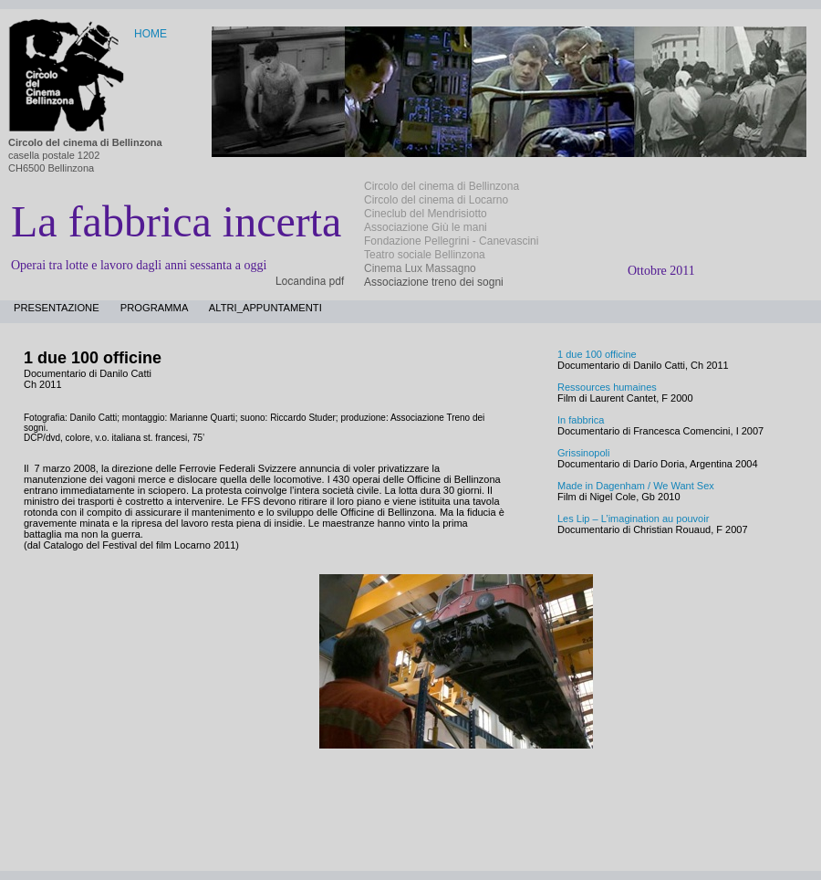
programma (155, 307)
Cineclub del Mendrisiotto (425, 213)
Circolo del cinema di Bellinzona (441, 186)
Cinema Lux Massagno (420, 268)
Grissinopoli (583, 452)
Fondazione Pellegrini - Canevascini (451, 241)
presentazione (58, 307)
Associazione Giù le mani (425, 227)
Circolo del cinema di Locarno (436, 200)
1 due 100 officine (597, 354)
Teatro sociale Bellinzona (424, 254)
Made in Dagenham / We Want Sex (635, 485)
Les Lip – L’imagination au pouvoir (633, 518)
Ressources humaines (607, 387)
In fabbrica (580, 419)
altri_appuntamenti (265, 307)
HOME (150, 33)
